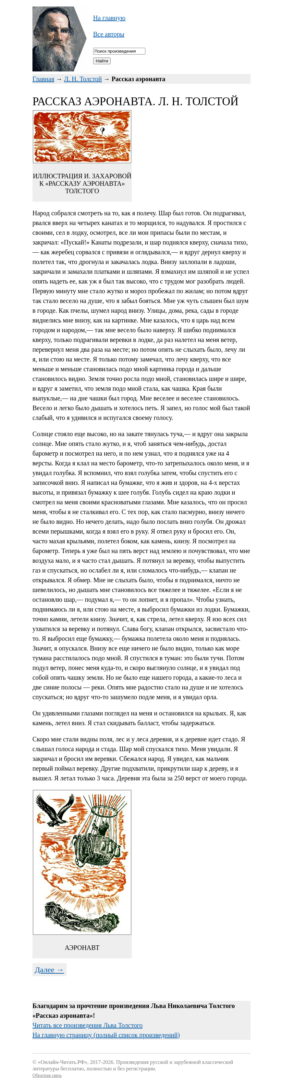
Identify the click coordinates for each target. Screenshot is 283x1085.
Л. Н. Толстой (83, 78)
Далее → (49, 969)
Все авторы (108, 34)
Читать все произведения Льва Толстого (87, 1025)
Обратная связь (47, 1075)
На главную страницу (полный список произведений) (106, 1035)
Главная (43, 78)
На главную (109, 17)
